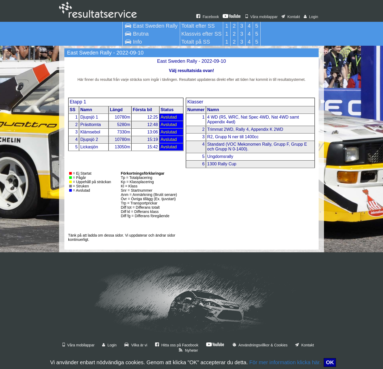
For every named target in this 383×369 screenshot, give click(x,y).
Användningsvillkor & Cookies (260, 345)
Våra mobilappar (261, 17)
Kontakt (290, 17)
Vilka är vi (135, 345)
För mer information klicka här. (285, 362)
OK (330, 362)
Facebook (207, 17)
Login (311, 17)
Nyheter (188, 350)
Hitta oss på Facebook (176, 345)
